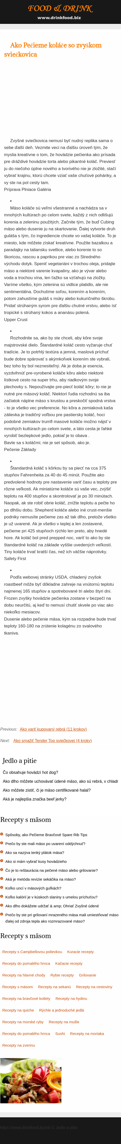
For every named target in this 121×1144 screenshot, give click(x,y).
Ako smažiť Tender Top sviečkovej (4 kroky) (53, 741)
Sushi (60, 1033)
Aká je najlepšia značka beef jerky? (34, 799)
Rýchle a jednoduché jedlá (61, 1010)
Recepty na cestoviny (94, 987)
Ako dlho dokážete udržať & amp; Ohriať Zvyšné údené (52, 906)
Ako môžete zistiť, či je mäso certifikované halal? (47, 790)
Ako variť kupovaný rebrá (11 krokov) (53, 729)
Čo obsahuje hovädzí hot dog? (30, 772)
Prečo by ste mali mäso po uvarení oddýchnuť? (45, 843)
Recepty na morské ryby (23, 1022)
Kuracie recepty (80, 952)
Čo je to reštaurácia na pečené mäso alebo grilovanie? (51, 870)
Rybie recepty (62, 975)
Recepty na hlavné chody (23, 975)
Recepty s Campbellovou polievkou (32, 952)
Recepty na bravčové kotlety (26, 998)
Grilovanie (87, 975)
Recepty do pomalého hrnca (26, 963)
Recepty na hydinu (71, 998)
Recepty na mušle (64, 1022)
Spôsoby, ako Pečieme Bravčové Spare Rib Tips (46, 835)
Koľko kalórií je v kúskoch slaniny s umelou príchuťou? (51, 897)
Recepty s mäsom (17, 987)
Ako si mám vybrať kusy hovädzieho (36, 861)
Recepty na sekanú (54, 987)
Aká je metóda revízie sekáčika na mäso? (40, 879)
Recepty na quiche (18, 1010)
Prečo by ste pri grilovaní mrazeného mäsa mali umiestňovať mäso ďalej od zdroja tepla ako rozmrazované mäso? (61, 918)
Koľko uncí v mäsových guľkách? (33, 888)
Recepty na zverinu (18, 1045)
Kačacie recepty (69, 963)
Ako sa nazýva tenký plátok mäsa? (34, 852)
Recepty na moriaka (87, 1033)
